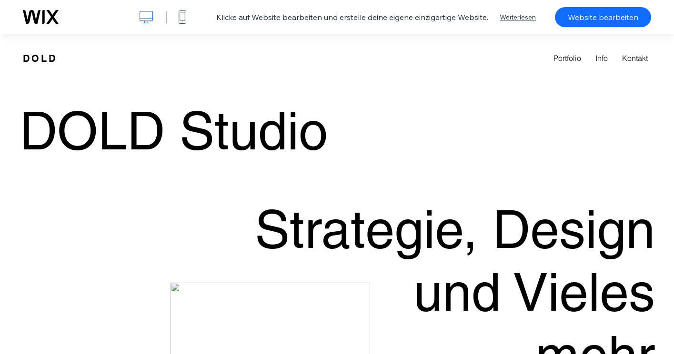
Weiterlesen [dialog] (518, 17)
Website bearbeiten (603, 17)
